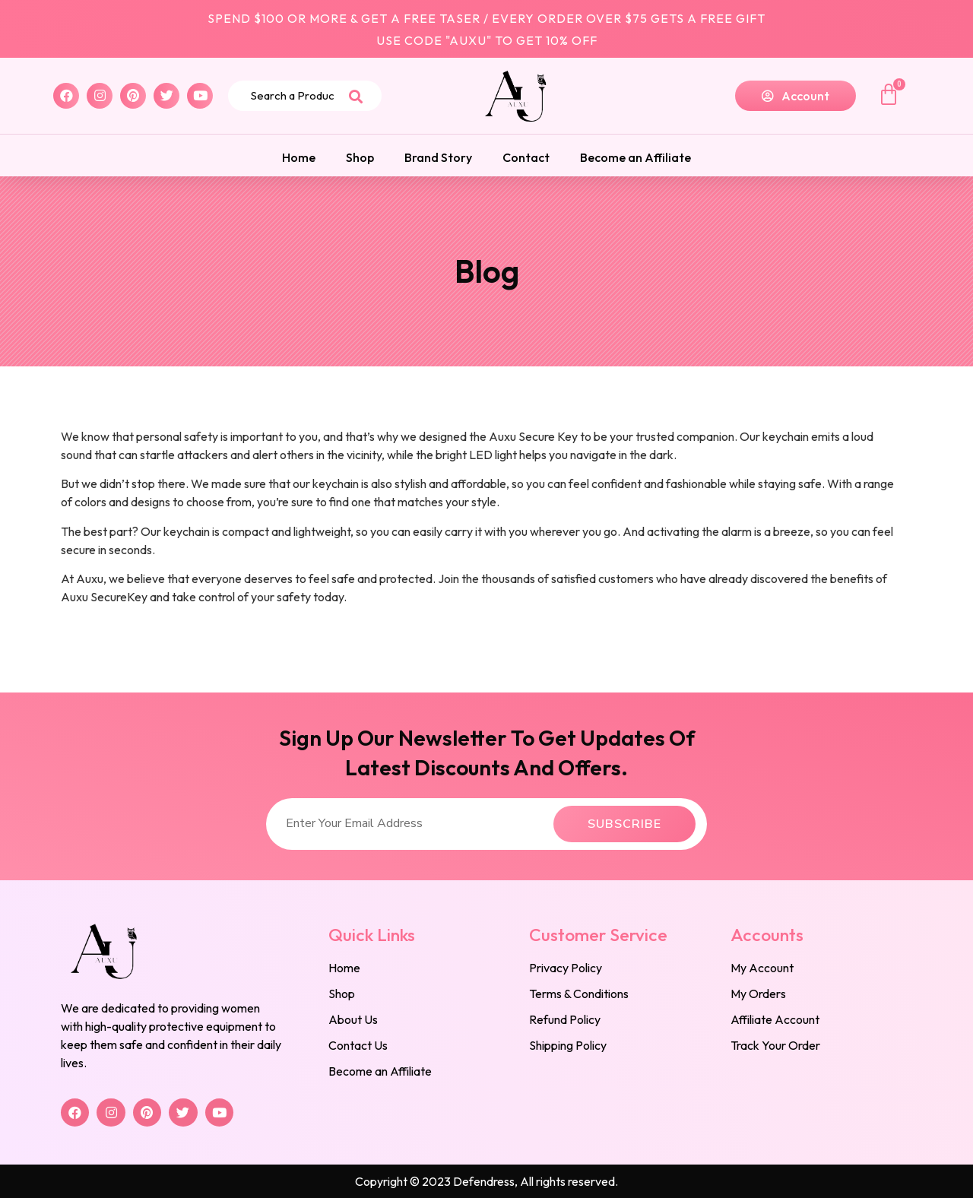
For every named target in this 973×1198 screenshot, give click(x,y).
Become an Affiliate (635, 157)
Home (298, 157)
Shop (360, 157)
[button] (795, 96)
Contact (526, 157)
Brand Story (438, 157)
